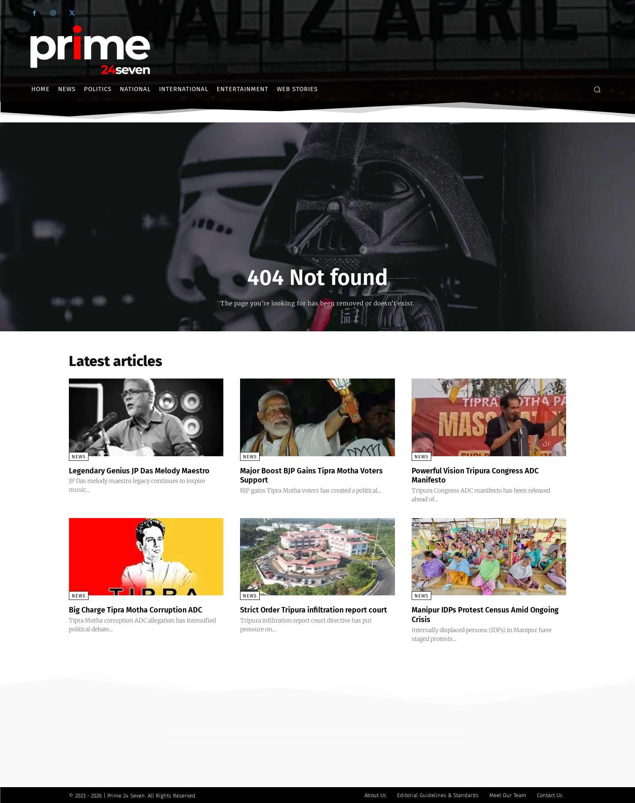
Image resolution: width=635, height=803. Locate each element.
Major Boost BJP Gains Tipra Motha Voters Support (307, 475)
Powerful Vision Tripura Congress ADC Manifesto (483, 475)
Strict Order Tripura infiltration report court (312, 613)
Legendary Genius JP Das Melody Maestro (131, 475)
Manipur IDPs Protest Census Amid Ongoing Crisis (478, 613)
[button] (597, 89)
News (79, 457)
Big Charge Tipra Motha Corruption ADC (144, 609)
